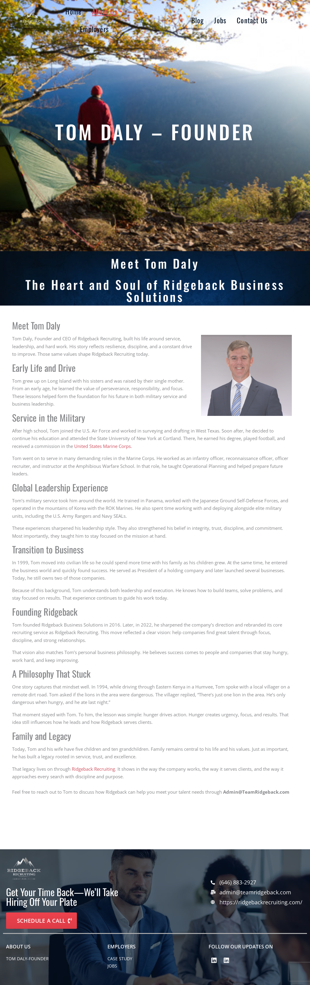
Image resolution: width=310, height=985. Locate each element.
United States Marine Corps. (103, 446)
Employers (94, 29)
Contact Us (252, 20)
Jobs (220, 20)
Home (73, 11)
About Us (106, 11)
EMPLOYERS (121, 946)
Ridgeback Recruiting (93, 769)
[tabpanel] (152, 812)
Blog (197, 20)
